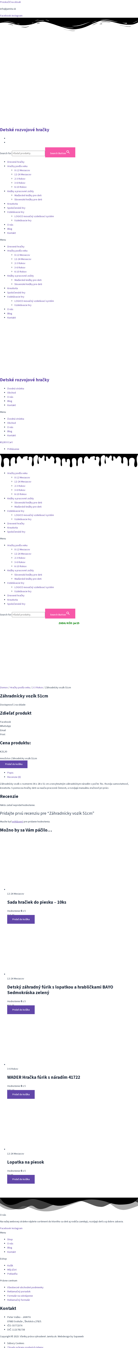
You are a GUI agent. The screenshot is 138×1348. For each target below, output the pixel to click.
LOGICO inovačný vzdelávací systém (34, 216)
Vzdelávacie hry (15, 212)
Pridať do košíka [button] (21, 870)
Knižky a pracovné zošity (20, 191)
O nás (10, 225)
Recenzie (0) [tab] (14, 728)
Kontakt (11, 233)
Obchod (11, 393)
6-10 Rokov (20, 187)
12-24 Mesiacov (22, 174)
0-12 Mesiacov (22, 170)
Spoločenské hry (16, 208)
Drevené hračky (15, 162)
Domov (4, 638)
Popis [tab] (10, 724)
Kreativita (12, 204)
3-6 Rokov (19, 183)
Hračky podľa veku (17, 166)
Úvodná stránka (15, 388)
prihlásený (17, 772)
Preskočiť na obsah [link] (10, 2)
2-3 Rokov (19, 179)
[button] (69, 240)
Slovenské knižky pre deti (28, 199)
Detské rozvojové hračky (24, 130)
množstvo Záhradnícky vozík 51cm (18, 709)
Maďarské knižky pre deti (28, 195)
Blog (9, 229)
